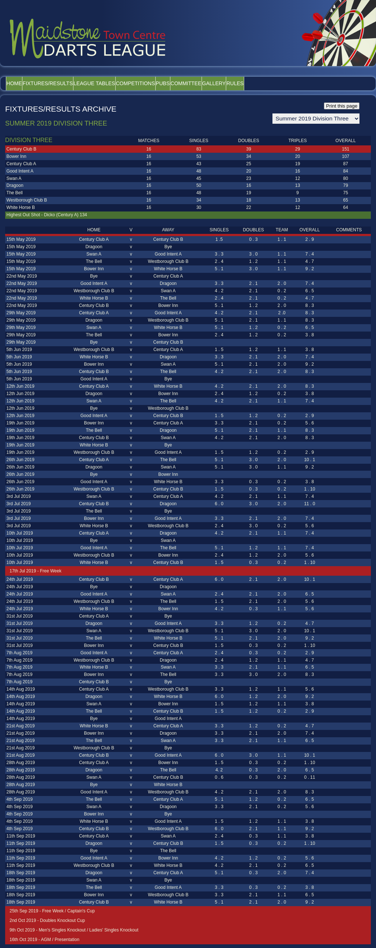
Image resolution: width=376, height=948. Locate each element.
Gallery (278, 83)
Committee (240, 83)
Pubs (207, 83)
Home (19, 83)
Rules (309, 83)
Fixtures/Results (62, 83)
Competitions (170, 83)
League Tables (119, 83)
